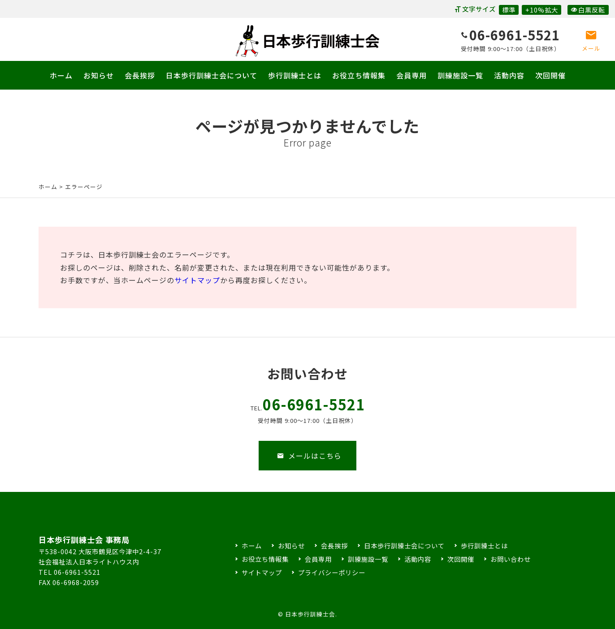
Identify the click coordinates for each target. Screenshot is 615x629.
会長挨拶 (140, 75)
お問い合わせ (510, 559)
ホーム (61, 75)
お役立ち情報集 (358, 75)
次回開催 (550, 75)
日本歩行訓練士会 (307, 41)
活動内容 (509, 75)
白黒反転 (588, 9)
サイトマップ (197, 280)
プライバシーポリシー (331, 572)
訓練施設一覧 (460, 75)
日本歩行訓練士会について (211, 75)
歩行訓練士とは (294, 75)
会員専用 (411, 75)
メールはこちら (309, 462)
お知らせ (98, 75)
